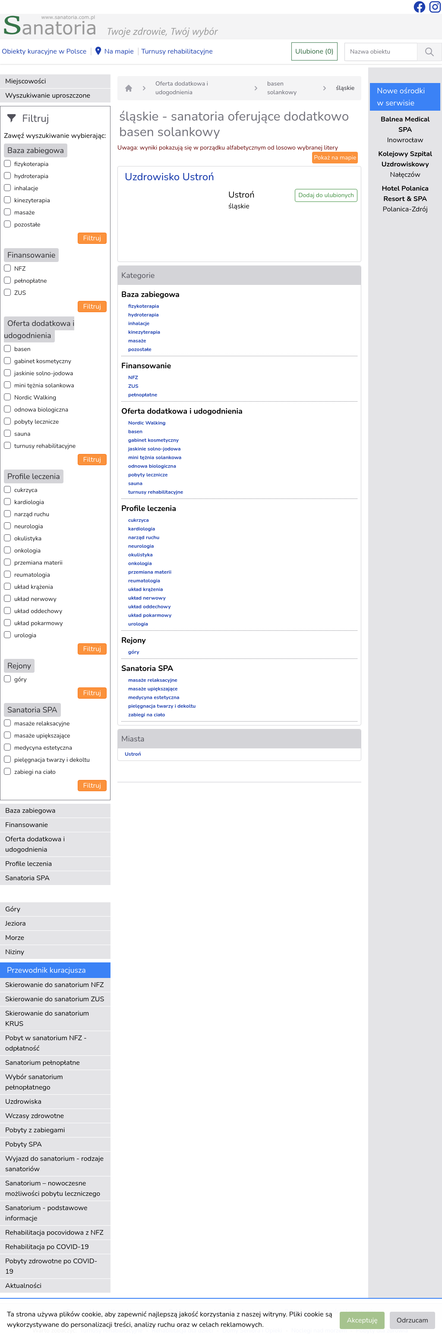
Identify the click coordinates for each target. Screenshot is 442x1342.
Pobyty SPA (23, 1144)
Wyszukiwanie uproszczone (47, 95)
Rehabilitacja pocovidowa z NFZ (54, 1232)
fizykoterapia (31, 164)
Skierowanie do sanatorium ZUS (54, 999)
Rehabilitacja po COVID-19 (47, 1247)
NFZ (19, 269)
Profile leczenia (28, 864)
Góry (12, 909)
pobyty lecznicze (36, 422)
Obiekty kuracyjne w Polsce (44, 51)
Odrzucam (412, 1320)
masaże (24, 212)
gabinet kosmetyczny (42, 361)
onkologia (27, 550)
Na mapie (114, 52)
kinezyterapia (32, 200)
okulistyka (27, 538)
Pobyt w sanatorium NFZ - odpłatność (46, 1043)
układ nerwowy (35, 599)
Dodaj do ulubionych (326, 195)
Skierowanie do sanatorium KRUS (47, 1019)
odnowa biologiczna (41, 410)
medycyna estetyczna (43, 748)
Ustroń (133, 754)
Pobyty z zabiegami (35, 1130)
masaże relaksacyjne (41, 723)
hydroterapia (31, 176)
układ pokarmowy (38, 623)
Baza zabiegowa (30, 810)
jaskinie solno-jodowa (43, 373)
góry (20, 679)
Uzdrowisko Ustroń (169, 177)
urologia (25, 635)
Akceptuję (362, 1320)
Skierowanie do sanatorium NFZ (54, 985)
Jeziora (15, 923)
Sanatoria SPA (27, 878)
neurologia (28, 526)
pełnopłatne (30, 281)
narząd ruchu (31, 514)
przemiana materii (38, 563)
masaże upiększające (42, 736)
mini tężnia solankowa (44, 385)
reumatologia (32, 575)
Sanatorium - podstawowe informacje (46, 1213)
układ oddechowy (38, 611)
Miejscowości (25, 81)
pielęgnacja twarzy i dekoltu (52, 760)
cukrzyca (26, 490)
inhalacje (26, 188)
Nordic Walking (35, 397)
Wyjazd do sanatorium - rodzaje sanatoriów (54, 1164)
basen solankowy (282, 88)
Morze (14, 938)
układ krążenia (33, 587)
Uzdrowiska (23, 1101)
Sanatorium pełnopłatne (42, 1062)
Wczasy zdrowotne (34, 1116)
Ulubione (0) (314, 51)
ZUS (20, 293)
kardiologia (29, 502)
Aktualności (23, 1286)
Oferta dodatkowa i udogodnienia (35, 844)
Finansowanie (26, 825)
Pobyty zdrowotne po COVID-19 (51, 1266)
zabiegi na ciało (35, 772)
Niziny (14, 952)
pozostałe (27, 224)
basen (22, 349)
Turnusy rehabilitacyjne (176, 51)
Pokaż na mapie (335, 157)
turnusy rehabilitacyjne (45, 446)
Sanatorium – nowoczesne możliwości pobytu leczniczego (52, 1188)
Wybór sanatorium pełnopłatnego (34, 1082)
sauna (22, 434)
